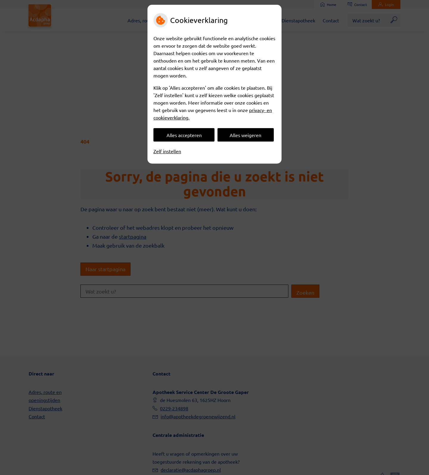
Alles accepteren (184, 135)
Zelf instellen (167, 151)
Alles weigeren (245, 135)
